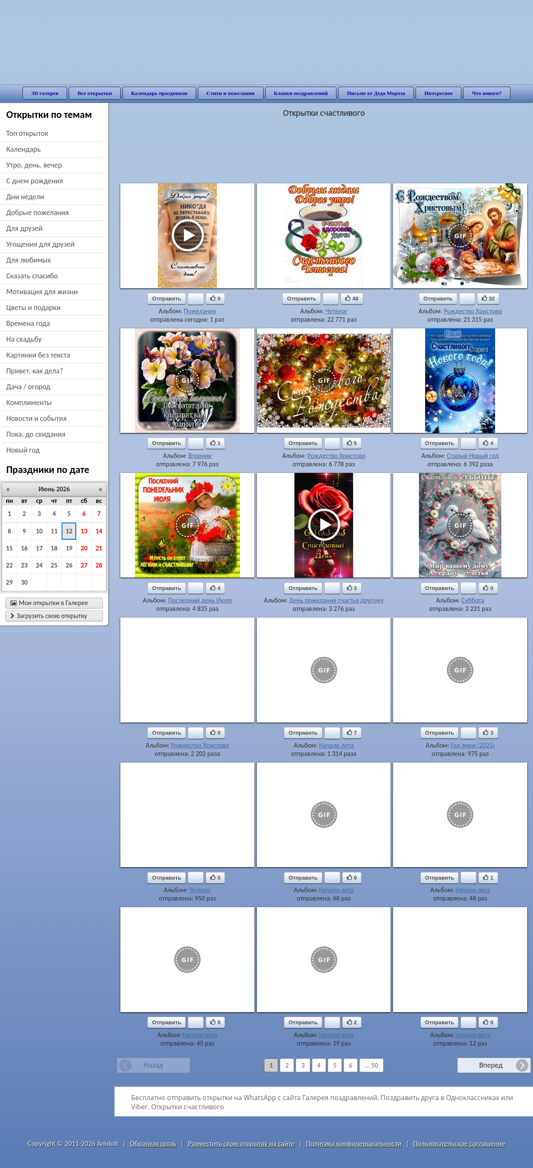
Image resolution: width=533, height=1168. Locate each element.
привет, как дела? (34, 370)
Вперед (491, 1065)
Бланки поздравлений (301, 93)
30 (24, 582)
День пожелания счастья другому (336, 600)
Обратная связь (153, 1143)
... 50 (371, 1065)
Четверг (337, 311)
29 (9, 582)
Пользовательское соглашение (459, 1143)
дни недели (25, 196)
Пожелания (200, 311)
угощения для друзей (40, 244)
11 (54, 531)
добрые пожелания (37, 212)
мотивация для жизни (42, 291)
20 (84, 548)
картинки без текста (38, 355)
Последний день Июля (200, 600)
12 (69, 531)
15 (9, 548)
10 (39, 531)
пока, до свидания (35, 434)
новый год (23, 450)
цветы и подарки (33, 307)
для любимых (28, 260)
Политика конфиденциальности (353, 1143)
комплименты (29, 402)
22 (9, 565)
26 (69, 565)
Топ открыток (27, 133)
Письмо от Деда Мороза (376, 93)
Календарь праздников (159, 93)
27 (84, 565)
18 (54, 548)
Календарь (23, 149)
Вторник (200, 456)
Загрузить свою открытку (48, 616)
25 (54, 565)
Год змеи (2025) (473, 745)
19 (69, 548)
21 (98, 548)
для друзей (24, 228)
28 (98, 565)
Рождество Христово (473, 311)
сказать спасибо (32, 275)
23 (24, 565)
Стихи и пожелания (231, 93)
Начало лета (336, 745)
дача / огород (28, 386)
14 (98, 531)
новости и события (36, 418)
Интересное (438, 93)
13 (84, 531)
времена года (28, 323)
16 (24, 548)
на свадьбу (24, 339)
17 (39, 548)
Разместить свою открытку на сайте (241, 1143)
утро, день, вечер (34, 165)
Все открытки (94, 93)
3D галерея (44, 93)
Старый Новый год (473, 456)
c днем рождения (34, 180)
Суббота (472, 600)
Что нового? (486, 93)
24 (39, 565)
